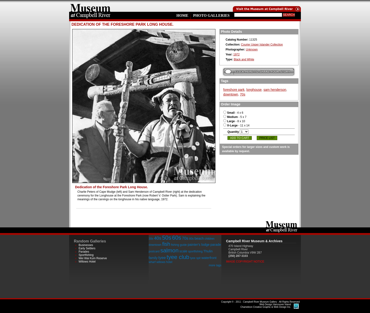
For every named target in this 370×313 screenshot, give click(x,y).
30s (151, 238)
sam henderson (274, 90)
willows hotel (164, 262)
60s (176, 237)
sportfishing (195, 251)
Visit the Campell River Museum (266, 6)
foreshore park (233, 90)
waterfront (208, 258)
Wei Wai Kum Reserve (93, 258)
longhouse (254, 90)
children (209, 238)
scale (183, 251)
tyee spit (195, 258)
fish (166, 244)
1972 (236, 54)
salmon (169, 250)
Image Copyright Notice (245, 261)
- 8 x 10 (234, 121)
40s (157, 238)
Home (182, 15)
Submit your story (259, 72)
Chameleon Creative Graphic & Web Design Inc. (265, 305)
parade (215, 244)
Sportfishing (86, 255)
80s (191, 238)
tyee (162, 257)
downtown (230, 94)
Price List (267, 138)
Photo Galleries (211, 15)
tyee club (178, 257)
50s (166, 237)
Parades (84, 251)
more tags (215, 265)
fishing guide (179, 244)
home (90, 6)
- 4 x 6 (233, 112)
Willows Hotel (87, 261)
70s (242, 94)
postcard (154, 251)
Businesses (86, 245)
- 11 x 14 (236, 125)
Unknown (252, 49)
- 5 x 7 (234, 117)
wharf (152, 262)
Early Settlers (87, 248)
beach (199, 238)
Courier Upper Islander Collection (262, 44)
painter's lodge (199, 244)
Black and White (244, 59)
